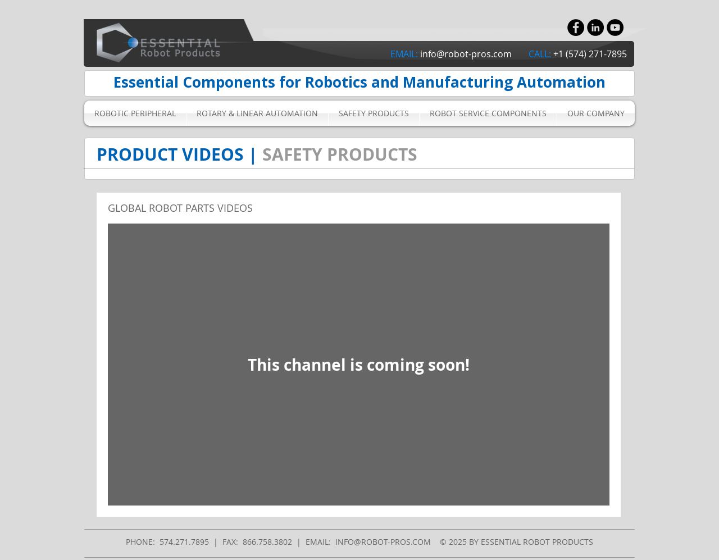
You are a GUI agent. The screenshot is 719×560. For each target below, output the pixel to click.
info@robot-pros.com (466, 54)
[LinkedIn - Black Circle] (595, 27)
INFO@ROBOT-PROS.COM (383, 541)
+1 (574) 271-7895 (590, 54)
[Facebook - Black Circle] (575, 27)
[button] (135, 113)
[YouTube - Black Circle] (615, 27)
